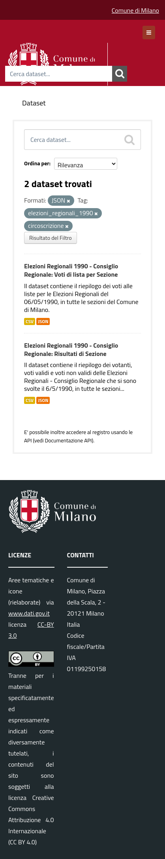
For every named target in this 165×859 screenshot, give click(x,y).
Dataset (34, 103)
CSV (30, 321)
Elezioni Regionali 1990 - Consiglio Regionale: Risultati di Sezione (71, 349)
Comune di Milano (135, 10)
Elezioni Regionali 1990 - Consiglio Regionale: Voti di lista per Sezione (71, 270)
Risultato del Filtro (50, 237)
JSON (43, 321)
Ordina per (36, 163)
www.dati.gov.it (29, 613)
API (28, 440)
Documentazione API (68, 440)
